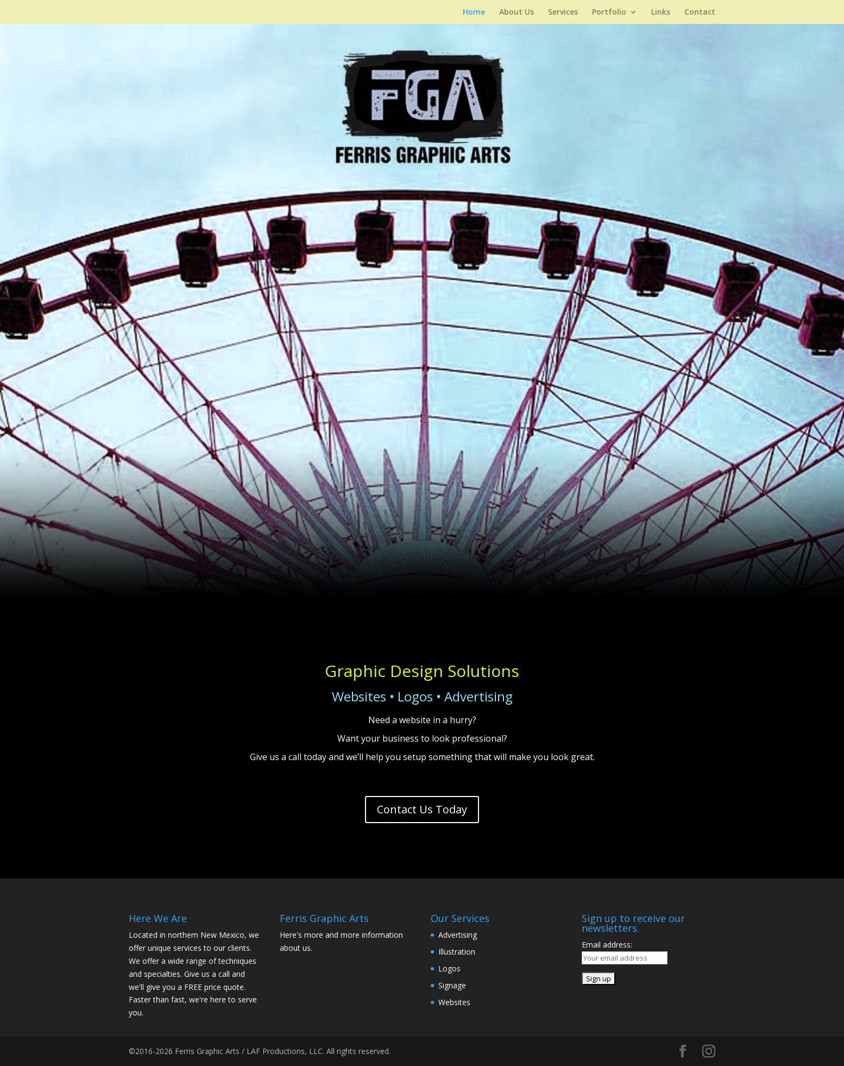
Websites (454, 1002)
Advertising (457, 935)
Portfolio (609, 12)
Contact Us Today (422, 809)
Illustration (456, 951)
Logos (449, 968)
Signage (452, 985)
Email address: (607, 944)
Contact (699, 12)
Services (563, 12)
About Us (516, 12)
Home (474, 12)
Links (660, 12)
